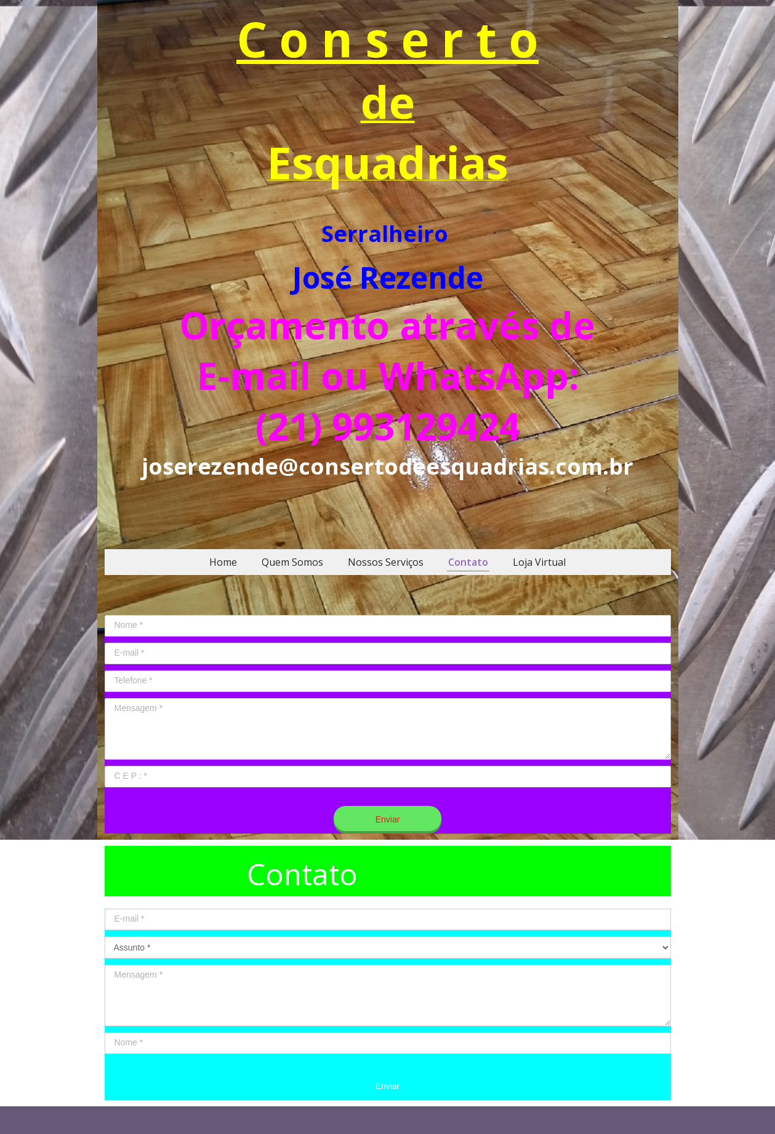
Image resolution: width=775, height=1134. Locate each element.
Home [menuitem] (223, 562)
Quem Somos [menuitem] (292, 562)
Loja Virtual (539, 562)
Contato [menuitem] (468, 562)
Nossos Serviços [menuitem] (386, 562)
